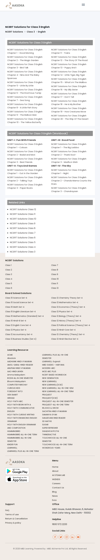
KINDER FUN (12, 444)
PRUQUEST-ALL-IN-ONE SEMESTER (57, 401)
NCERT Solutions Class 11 (22, 214)
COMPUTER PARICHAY (17, 384)
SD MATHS (47, 421)
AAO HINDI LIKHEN (15, 371)
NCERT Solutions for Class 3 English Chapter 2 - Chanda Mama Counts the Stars (71, 180)
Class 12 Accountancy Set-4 (18, 334)
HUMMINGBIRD (13, 431)
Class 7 (54, 265)
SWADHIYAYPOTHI (50, 431)
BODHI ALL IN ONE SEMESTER (20, 378)
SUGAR (45, 424)
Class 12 (54, 288)
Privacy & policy (13, 522)
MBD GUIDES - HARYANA (53, 364)
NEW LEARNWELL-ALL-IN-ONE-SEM (57, 388)
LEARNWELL (12, 447)
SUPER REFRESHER (50, 428)
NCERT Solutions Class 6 (22, 237)
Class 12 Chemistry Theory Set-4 (67, 297)
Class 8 (54, 269)
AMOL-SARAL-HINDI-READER (20, 364)
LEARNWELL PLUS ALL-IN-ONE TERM (23, 451)
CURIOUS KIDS (13, 388)
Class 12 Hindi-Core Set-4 (63, 329)
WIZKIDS (56, 479)
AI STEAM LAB (58, 475)
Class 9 (54, 274)
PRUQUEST (47, 394)
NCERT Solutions (14, 31)
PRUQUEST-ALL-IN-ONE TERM (55, 404)
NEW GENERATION (50, 378)
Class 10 (55, 279)
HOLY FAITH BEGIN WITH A (19, 404)
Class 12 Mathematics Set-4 (64, 302)
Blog (54, 491)
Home (55, 466)
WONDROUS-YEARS (51, 447)
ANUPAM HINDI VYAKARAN (18, 368)
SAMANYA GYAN (49, 414)
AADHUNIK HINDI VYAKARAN (19, 361)
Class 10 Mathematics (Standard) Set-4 (24, 316)
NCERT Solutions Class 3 (22, 251)
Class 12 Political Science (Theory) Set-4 (70, 325)
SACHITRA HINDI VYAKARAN (54, 411)
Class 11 (54, 283)
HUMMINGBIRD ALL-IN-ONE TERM (22, 434)
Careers (56, 483)
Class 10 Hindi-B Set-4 (15, 320)
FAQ (7, 510)
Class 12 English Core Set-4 (18, 325)
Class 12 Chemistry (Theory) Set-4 (68, 334)
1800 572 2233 (59, 524)
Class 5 (8, 283)
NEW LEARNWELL (49, 381)
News (55, 495)
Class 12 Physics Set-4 (15, 329)
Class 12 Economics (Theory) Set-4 (68, 307)
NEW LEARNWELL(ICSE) (52, 384)
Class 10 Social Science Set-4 (19, 302)
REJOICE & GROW (50, 408)
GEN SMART (12, 394)
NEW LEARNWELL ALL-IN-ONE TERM (58, 391)
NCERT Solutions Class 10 (23, 218)
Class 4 (8, 279)
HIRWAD (11, 398)
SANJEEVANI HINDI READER (53, 418)
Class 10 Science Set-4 (16, 297)
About (55, 471)
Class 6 (8, 288)
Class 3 (30, 31)
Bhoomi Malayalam (16, 381)
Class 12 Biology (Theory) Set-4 (66, 316)
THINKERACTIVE (49, 434)
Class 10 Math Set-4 (14, 307)
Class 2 (8, 269)
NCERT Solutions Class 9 (22, 223)
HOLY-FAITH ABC (15, 401)
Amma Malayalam (16, 374)
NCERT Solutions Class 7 (22, 232)
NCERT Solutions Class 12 (23, 209)
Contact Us (58, 487)
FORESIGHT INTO (15, 391)
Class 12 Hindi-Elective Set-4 (64, 339)
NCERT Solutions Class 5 (22, 242)
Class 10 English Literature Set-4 (20, 311)
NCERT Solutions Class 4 (23, 247)
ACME (10, 354)
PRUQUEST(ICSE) (50, 398)
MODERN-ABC (48, 368)
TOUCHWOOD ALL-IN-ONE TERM (57, 444)
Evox (54, 500)
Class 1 (8, 265)
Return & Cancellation (16, 518)
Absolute (11, 358)
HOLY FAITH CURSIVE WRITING (20, 414)
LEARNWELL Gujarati (51, 361)
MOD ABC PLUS (49, 371)
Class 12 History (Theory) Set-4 (66, 320)
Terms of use (12, 514)
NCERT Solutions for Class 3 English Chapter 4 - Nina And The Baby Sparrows (24, 75)
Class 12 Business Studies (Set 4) (20, 339)
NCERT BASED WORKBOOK (54, 374)
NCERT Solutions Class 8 (22, 228)
